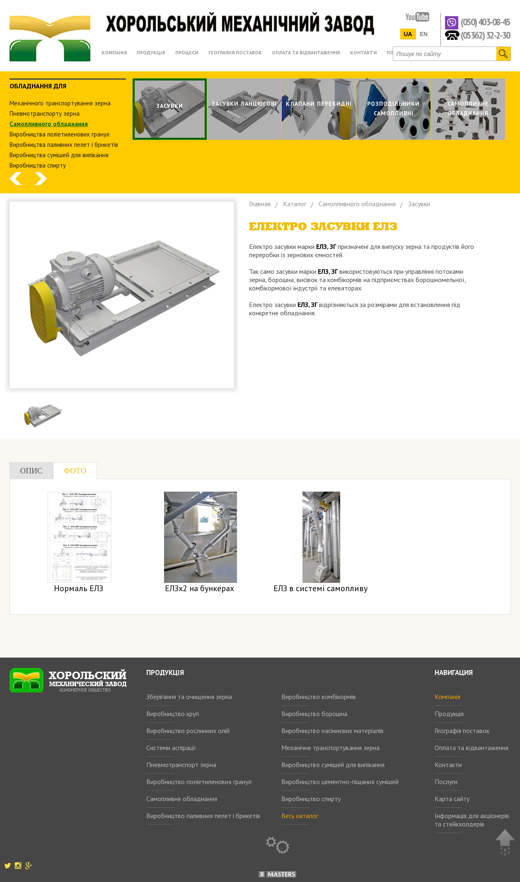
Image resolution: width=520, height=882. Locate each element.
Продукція (449, 713)
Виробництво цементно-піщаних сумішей (340, 781)
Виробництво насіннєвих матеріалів (332, 730)
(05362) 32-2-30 (485, 34)
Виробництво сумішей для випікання (333, 764)
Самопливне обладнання (181, 798)
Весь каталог (299, 815)
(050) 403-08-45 (485, 22)
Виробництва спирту (38, 165)
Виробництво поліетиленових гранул (199, 781)
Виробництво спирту (311, 798)
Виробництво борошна (314, 713)
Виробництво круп (172, 713)
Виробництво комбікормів (318, 696)
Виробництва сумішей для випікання (59, 155)
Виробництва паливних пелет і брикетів (64, 145)
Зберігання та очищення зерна (189, 696)
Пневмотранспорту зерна (45, 113)
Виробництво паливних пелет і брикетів (203, 815)
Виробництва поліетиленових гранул (59, 134)
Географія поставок (462, 730)
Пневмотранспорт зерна (181, 764)
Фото (75, 470)
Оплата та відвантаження (471, 747)
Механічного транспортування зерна (60, 103)
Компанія (447, 696)
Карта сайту (452, 798)
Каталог (294, 204)
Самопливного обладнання (49, 124)
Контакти (448, 764)
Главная (260, 204)
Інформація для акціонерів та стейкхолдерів (472, 819)
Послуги (446, 781)
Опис (31, 470)
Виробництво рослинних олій (188, 730)
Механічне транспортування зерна (330, 747)
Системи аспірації (171, 747)
